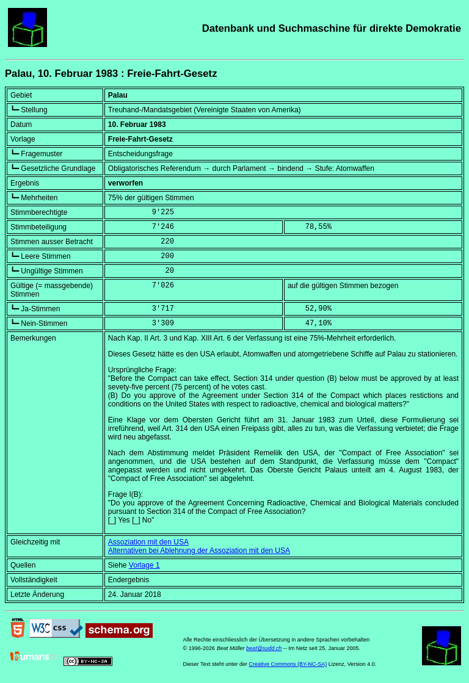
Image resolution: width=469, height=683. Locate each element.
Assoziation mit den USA (148, 542)
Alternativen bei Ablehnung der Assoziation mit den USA (199, 550)
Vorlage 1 (144, 565)
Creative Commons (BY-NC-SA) (288, 664)
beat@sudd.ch (264, 648)
